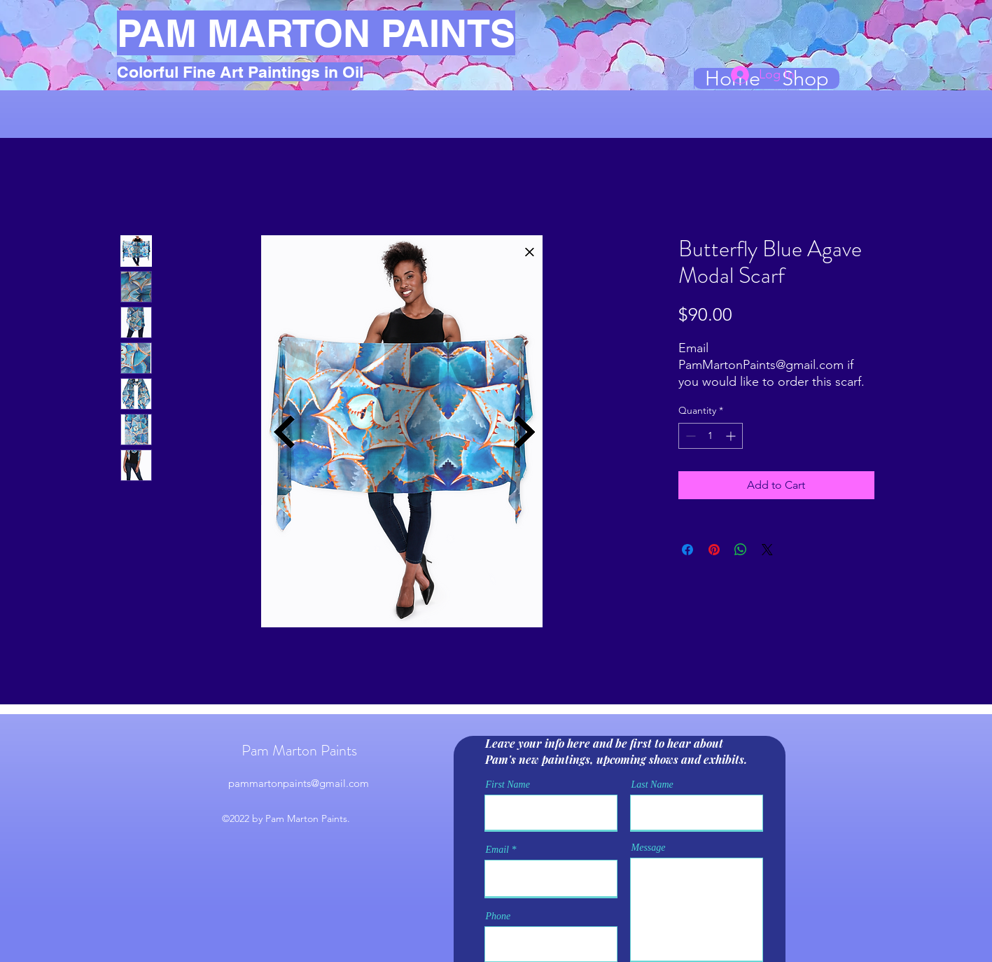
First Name (508, 785)
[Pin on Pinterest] (714, 549)
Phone (498, 916)
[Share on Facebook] (687, 549)
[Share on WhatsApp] (740, 549)
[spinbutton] (710, 436)
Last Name (652, 785)
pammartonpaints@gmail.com (298, 783)
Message (648, 848)
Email (497, 850)
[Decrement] (689, 436)
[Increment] (732, 436)
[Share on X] (767, 549)
